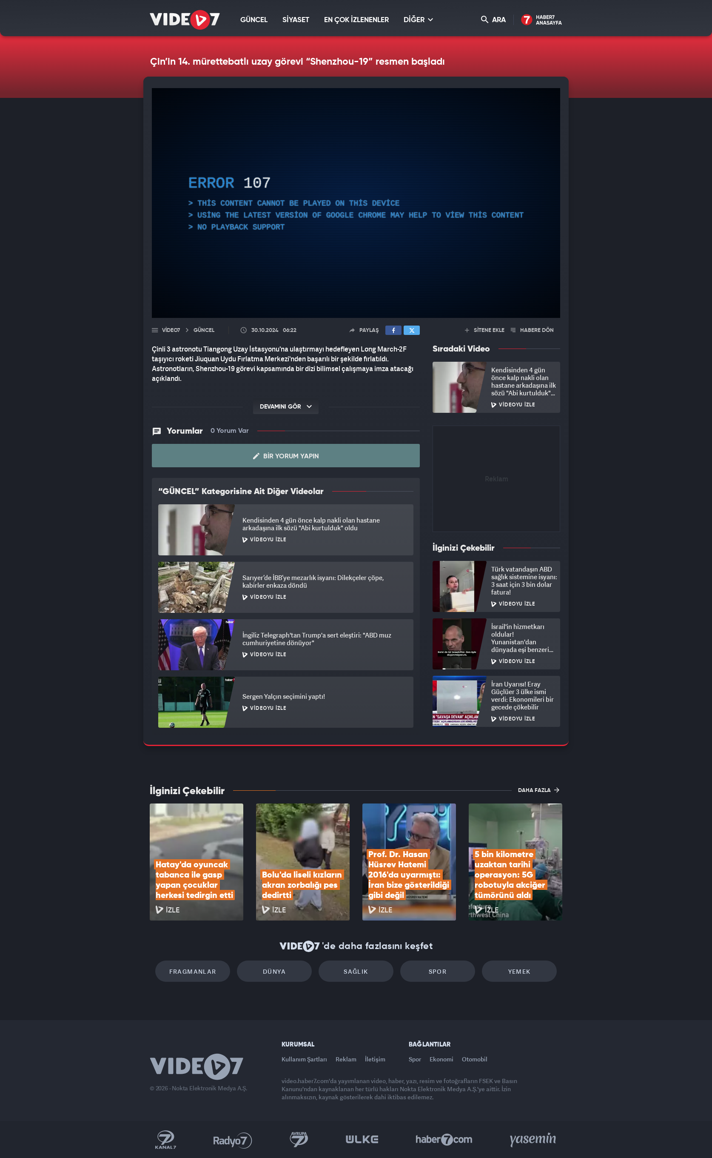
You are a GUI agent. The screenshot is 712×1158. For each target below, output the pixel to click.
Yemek (519, 971)
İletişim (375, 1059)
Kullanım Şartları (304, 1059)
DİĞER (418, 20)
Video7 (171, 330)
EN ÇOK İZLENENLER (356, 20)
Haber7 (444, 1139)
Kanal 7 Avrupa (299, 1139)
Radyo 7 (233, 1139)
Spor (438, 971)
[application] (356, 203)
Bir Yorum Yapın (286, 456)
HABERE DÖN (532, 330)
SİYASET (295, 20)
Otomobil (474, 1059)
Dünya (274, 971)
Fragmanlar (192, 971)
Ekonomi (441, 1059)
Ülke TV (362, 1139)
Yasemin (534, 1139)
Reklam (346, 1059)
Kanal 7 (165, 1139)
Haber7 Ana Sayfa (541, 20)
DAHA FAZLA (538, 790)
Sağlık (356, 971)
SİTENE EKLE (484, 330)
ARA (493, 20)
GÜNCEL (254, 20)
